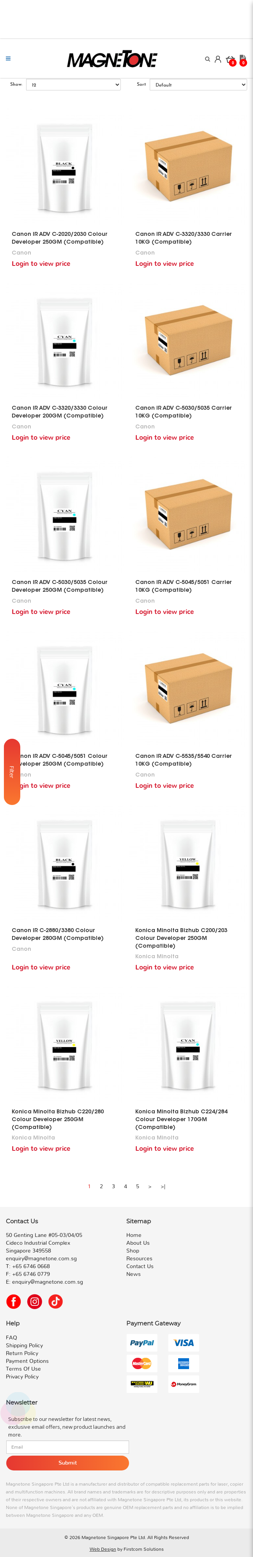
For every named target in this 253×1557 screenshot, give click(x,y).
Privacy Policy (22, 1377)
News (133, 1274)
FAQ (11, 1338)
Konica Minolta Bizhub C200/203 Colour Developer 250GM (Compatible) (181, 938)
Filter (12, 778)
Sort (141, 84)
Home (134, 1235)
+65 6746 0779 (31, 1274)
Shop (132, 1251)
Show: (16, 84)
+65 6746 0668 (31, 1266)
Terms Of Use (23, 1369)
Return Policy (22, 1353)
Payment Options (27, 1361)
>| (163, 1186)
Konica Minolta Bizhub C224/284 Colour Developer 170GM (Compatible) (181, 1120)
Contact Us (140, 1266)
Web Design (103, 1549)
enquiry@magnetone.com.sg (47, 1282)
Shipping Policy (24, 1345)
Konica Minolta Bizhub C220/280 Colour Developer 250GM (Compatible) (58, 1120)
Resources (139, 1259)
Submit (67, 1463)
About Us (138, 1243)
